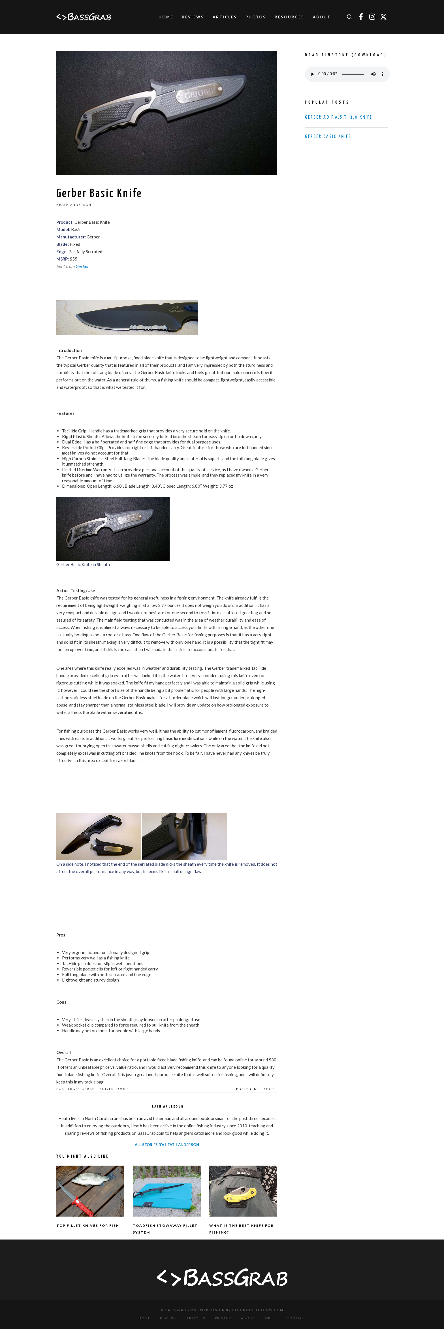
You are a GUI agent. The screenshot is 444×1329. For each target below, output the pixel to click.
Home (144, 1318)
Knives (107, 1089)
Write (270, 1318)
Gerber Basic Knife (328, 136)
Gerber (82, 266)
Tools (122, 1089)
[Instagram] (372, 17)
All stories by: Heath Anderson (167, 1144)
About (248, 1318)
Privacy (223, 1318)
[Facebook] (361, 17)
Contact (296, 1318)
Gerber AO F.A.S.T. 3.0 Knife (338, 117)
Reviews (168, 1318)
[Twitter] (383, 17)
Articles (196, 1318)
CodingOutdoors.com (257, 1310)
